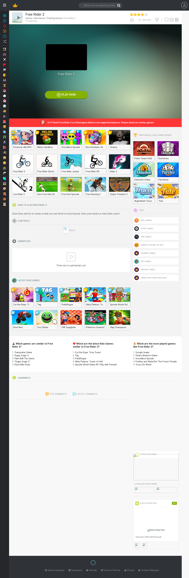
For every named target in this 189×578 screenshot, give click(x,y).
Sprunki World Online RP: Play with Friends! (96, 364)
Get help (91, 569)
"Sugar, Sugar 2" (22, 361)
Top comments (56, 394)
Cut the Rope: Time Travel (88, 352)
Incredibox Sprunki (145, 358)
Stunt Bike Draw (22, 364)
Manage (154, 569)
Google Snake (142, 352)
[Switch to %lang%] (65, 562)
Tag (77, 355)
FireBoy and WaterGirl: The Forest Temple (156, 361)
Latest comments (85, 394)
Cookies (143, 569)
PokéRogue (80, 358)
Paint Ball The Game (24, 358)
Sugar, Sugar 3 (21, 355)
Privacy (129, 569)
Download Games (146, 454)
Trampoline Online (23, 352)
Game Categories (54, 569)
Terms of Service (110, 569)
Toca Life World (143, 364)
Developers (75, 569)
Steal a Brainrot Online (147, 355)
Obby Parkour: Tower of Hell (89, 361)
